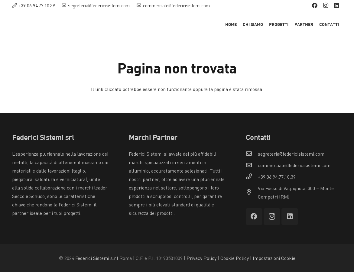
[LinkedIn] (336, 5)
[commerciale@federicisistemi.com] (252, 165)
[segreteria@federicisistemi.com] (252, 154)
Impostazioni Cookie (274, 258)
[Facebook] (314, 5)
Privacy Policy (201, 258)
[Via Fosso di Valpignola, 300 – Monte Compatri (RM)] (252, 192)
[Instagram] (325, 5)
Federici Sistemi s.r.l (96, 258)
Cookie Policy (234, 258)
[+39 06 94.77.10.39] (252, 177)
